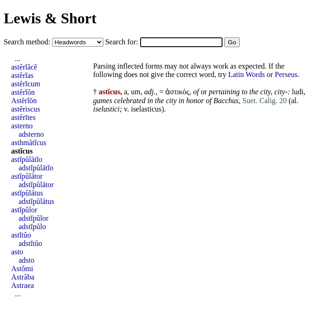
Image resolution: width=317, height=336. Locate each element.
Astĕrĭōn (24, 101)
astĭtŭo (21, 235)
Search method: (28, 42)
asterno (22, 126)
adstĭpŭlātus (36, 201)
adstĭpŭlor (33, 218)
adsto (26, 260)
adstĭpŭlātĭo (36, 168)
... (17, 59)
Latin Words (246, 74)
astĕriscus (25, 109)
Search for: (122, 42)
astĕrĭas (22, 75)
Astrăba (22, 277)
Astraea (22, 285)
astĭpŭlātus (27, 193)
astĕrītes (23, 117)
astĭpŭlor (24, 210)
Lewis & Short (50, 18)
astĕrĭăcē (24, 67)
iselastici (106, 109)
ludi (298, 92)
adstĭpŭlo (32, 227)
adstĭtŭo (30, 243)
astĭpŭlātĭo (26, 159)
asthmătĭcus (29, 143)
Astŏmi (22, 269)
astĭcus (22, 151)
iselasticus (146, 109)
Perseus (286, 74)
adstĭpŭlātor (36, 185)
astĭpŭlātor (27, 176)
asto (17, 252)
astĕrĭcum (25, 84)
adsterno (31, 134)
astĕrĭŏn (23, 92)
